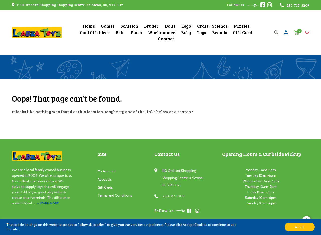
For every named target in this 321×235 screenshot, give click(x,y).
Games (108, 26)
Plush (136, 32)
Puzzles (241, 26)
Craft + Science (212, 26)
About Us (105, 179)
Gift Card (242, 32)
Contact (166, 39)
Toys (201, 32)
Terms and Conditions (115, 195)
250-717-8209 (174, 196)
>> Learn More (47, 203)
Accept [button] (299, 227)
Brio (120, 32)
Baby (186, 32)
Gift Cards (105, 187)
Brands (219, 32)
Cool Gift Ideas (95, 32)
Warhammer (161, 32)
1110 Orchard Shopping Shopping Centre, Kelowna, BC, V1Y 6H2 (67, 4)
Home (89, 26)
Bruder (151, 26)
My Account (107, 171)
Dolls (170, 26)
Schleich (129, 26)
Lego (186, 26)
